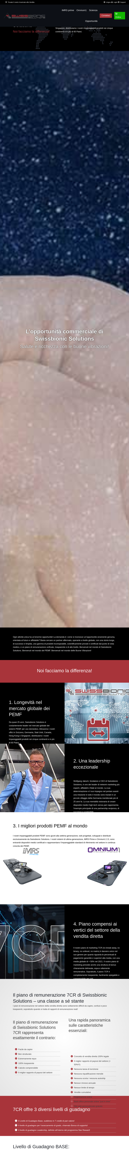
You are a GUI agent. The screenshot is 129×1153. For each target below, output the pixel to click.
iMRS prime (68, 10)
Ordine (118, 15)
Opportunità (91, 21)
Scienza (93, 10)
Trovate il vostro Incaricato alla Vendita (21, 2)
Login (115, 2)
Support (123, 2)
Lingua (108, 2)
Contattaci (106, 15)
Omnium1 (81, 10)
